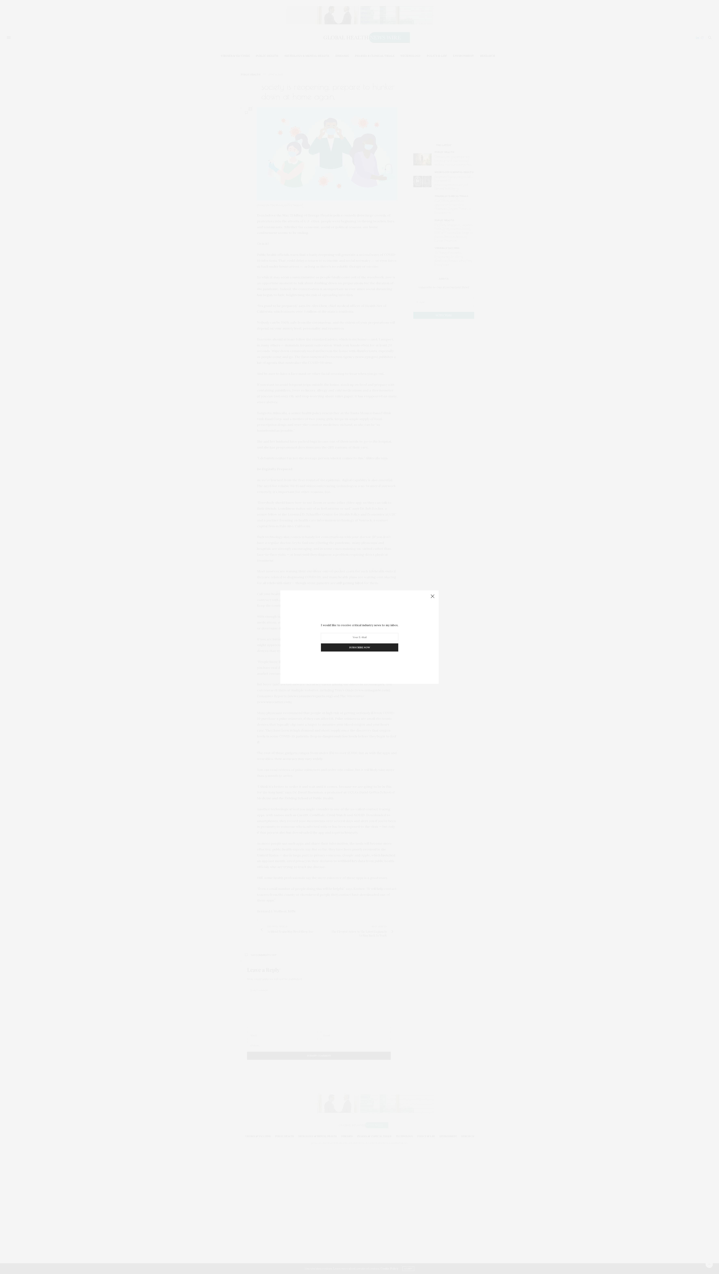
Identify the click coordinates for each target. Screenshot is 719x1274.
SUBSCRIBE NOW (359, 647)
